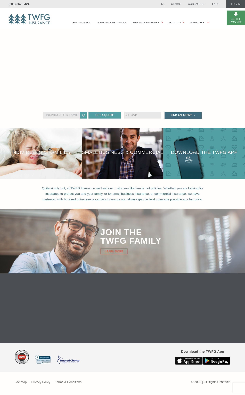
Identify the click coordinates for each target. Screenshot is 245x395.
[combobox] (65, 115)
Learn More (114, 251)
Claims (176, 4)
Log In (235, 4)
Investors (197, 22)
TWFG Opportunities (145, 22)
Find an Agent (181, 115)
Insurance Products (111, 22)
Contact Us (197, 4)
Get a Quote (104, 115)
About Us (174, 22)
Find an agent (82, 22)
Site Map (21, 382)
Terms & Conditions (68, 382)
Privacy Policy (40, 382)
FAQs (215, 4)
